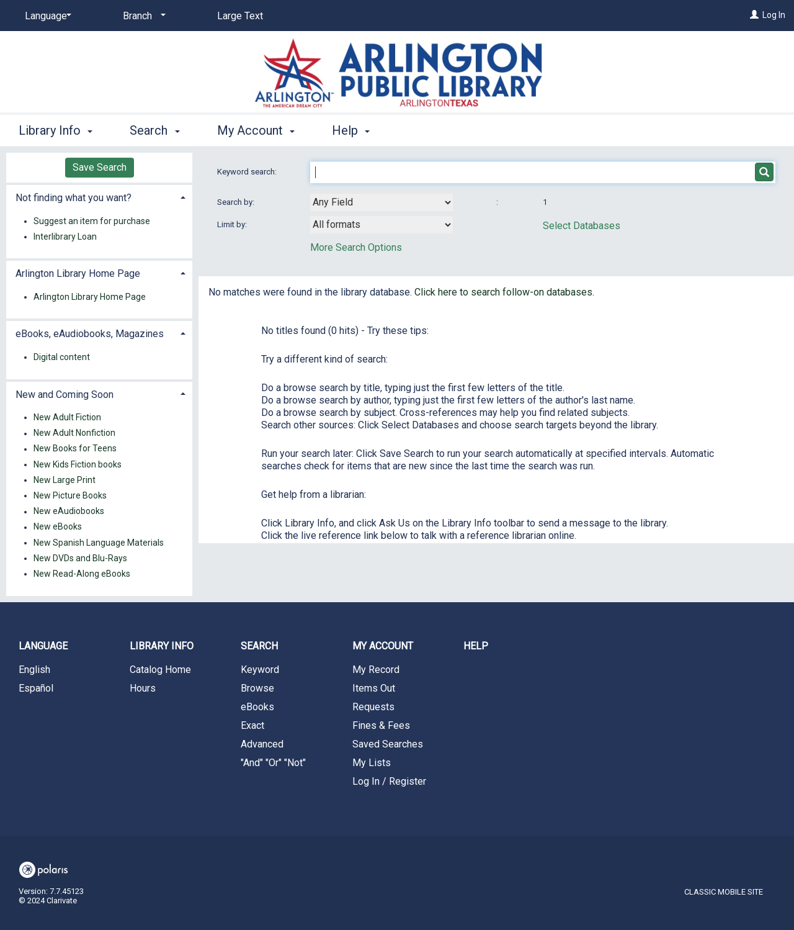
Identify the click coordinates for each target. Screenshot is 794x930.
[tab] (99, 196)
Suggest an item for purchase (91, 221)
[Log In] (754, 15)
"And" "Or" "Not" (273, 763)
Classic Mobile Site (723, 891)
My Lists (371, 763)
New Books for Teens (75, 449)
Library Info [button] (55, 130)
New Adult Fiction (67, 417)
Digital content (61, 357)
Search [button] (154, 130)
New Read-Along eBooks (81, 574)
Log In (773, 15)
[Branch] (142, 16)
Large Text (240, 16)
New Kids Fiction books (77, 464)
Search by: (236, 202)
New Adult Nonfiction (74, 433)
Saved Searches (387, 744)
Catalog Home (160, 669)
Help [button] (351, 130)
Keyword (260, 669)
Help (475, 646)
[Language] (46, 16)
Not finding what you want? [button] (74, 198)
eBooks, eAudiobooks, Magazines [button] (90, 334)
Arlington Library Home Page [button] (78, 273)
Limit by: (233, 224)
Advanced (262, 744)
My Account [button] (256, 130)
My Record (375, 669)
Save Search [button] (100, 167)
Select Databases (581, 226)
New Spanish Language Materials (98, 543)
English (34, 669)
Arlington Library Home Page (89, 297)
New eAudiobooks (68, 512)
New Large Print (64, 480)
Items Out (373, 688)
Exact (252, 725)
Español (36, 688)
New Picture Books (70, 495)
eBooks (257, 707)
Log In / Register (389, 781)
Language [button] (43, 646)
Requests (373, 707)
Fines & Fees (381, 725)
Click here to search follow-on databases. (504, 292)
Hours (143, 688)
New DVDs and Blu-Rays (80, 558)
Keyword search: (248, 171)
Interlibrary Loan (65, 237)
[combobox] (381, 202)
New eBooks (57, 527)
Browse (257, 688)
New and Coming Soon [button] (65, 394)
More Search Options (356, 247)
